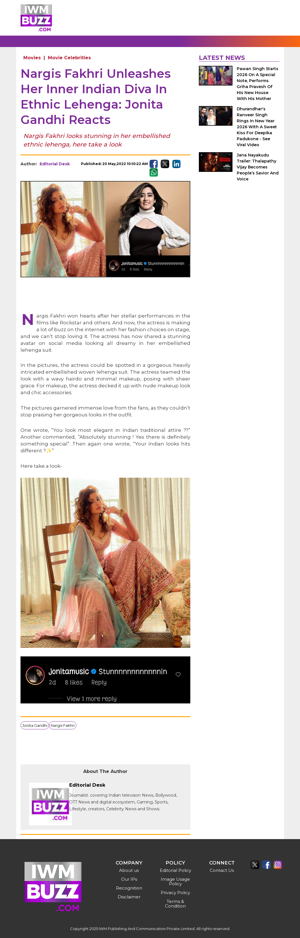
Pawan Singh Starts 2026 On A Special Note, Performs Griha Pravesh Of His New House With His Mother (257, 83)
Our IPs (129, 879)
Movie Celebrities (69, 57)
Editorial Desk (55, 163)
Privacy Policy (175, 892)
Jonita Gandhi (34, 725)
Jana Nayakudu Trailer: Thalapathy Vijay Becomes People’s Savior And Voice (258, 167)
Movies (32, 57)
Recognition (129, 888)
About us (129, 870)
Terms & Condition (175, 904)
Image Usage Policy (175, 881)
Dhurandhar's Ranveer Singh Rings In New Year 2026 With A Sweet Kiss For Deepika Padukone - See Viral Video (257, 126)
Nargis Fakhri (63, 725)
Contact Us (222, 870)
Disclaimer (129, 897)
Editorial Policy (175, 870)
